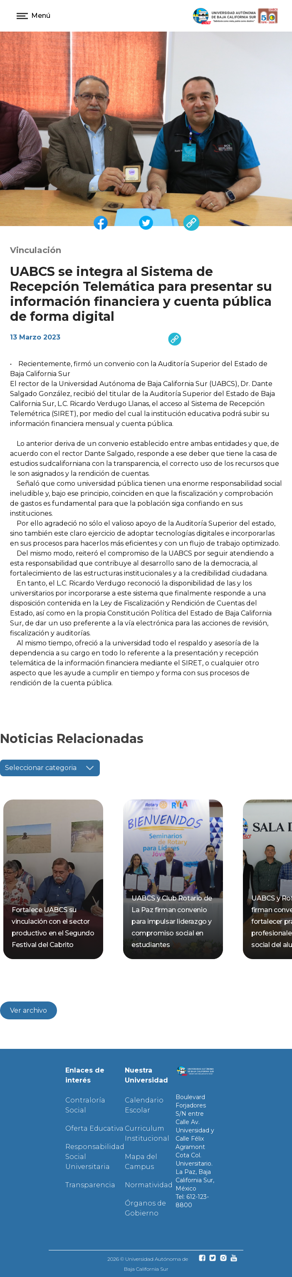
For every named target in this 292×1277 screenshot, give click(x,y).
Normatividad (149, 1185)
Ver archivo (28, 1010)
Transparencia (90, 1185)
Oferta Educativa (94, 1128)
